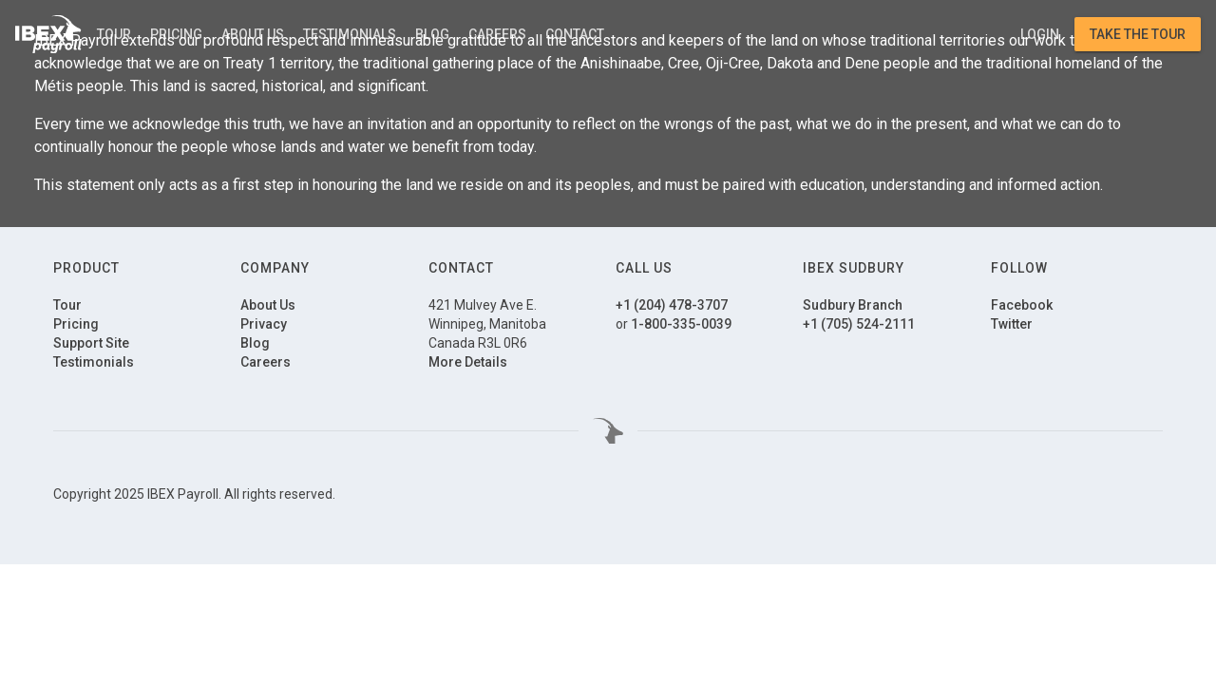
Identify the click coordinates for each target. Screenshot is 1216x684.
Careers (497, 34)
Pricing (176, 34)
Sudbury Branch (852, 305)
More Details (467, 362)
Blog (432, 34)
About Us (252, 34)
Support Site (91, 343)
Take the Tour (1137, 34)
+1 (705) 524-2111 (859, 324)
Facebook (1022, 305)
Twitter (1012, 324)
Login (1039, 34)
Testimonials (349, 34)
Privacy (263, 324)
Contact (574, 34)
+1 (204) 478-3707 (672, 305)
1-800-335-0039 (681, 324)
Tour (114, 34)
